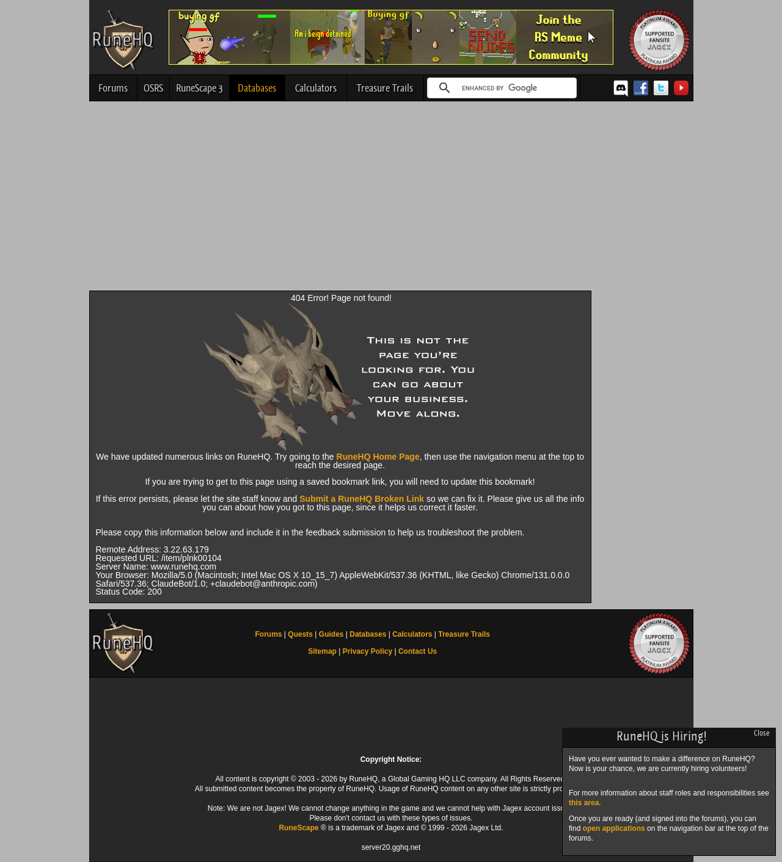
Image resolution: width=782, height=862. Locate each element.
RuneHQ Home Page (378, 457)
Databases (257, 88)
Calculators (316, 88)
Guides (331, 634)
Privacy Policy (367, 651)
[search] (500, 88)
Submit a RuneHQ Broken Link (361, 499)
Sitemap (322, 651)
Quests (300, 634)
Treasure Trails (385, 88)
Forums (113, 88)
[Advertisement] (391, 199)
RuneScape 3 (199, 88)
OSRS (153, 88)
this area (584, 803)
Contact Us (417, 651)
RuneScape (298, 828)
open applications (614, 828)
